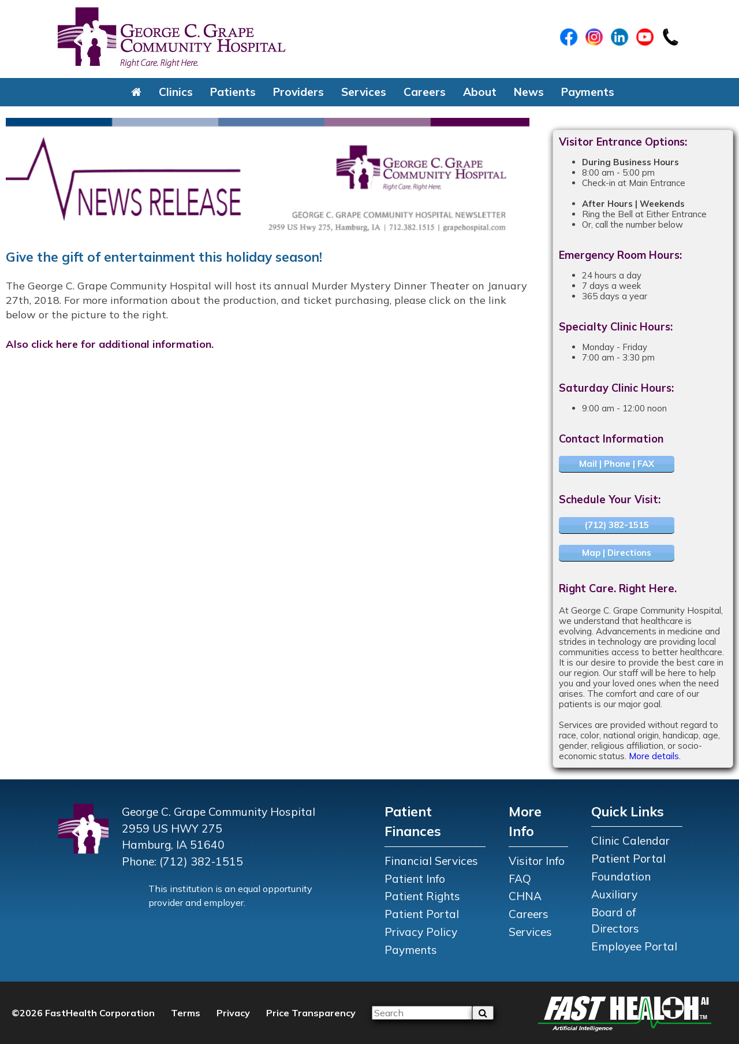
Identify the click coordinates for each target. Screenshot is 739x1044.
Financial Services (431, 861)
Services (363, 92)
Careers (425, 92)
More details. (655, 756)
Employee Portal (634, 946)
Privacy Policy (421, 932)
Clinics (176, 92)
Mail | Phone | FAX (616, 463)
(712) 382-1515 (616, 524)
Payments (587, 92)
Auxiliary (614, 894)
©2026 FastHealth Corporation (83, 1013)
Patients (233, 92)
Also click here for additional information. (110, 344)
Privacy (233, 1013)
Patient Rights (422, 896)
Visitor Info (537, 861)
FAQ (520, 879)
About (480, 92)
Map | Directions (616, 552)
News (529, 92)
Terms (185, 1013)
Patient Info (415, 879)
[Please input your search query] (422, 1013)
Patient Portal (422, 914)
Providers (298, 92)
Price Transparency (311, 1013)
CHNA (525, 896)
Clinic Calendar (630, 841)
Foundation (621, 876)
